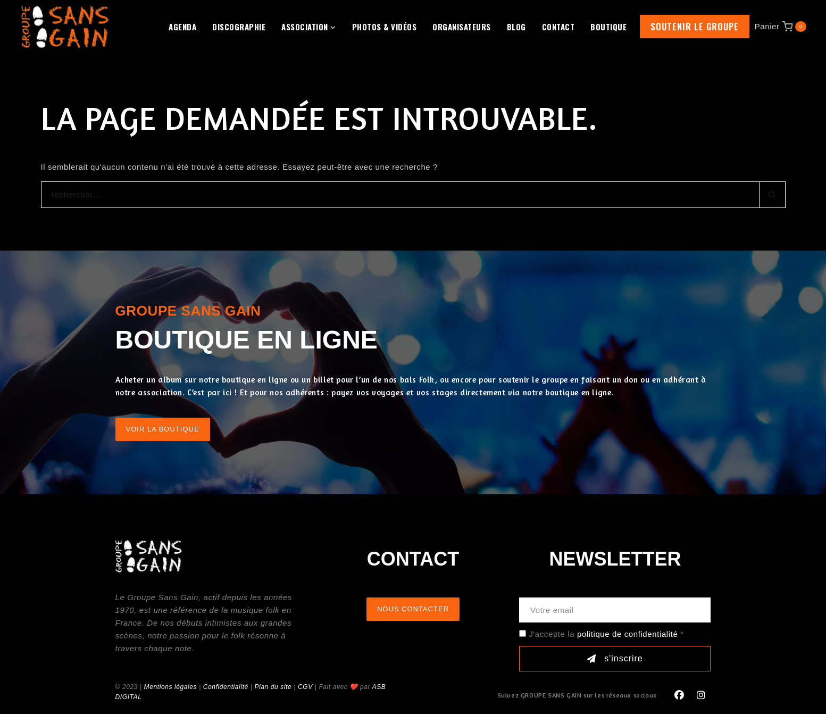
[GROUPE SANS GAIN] (65, 26)
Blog (516, 26)
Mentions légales (170, 687)
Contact (558, 26)
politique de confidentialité (627, 633)
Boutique (608, 26)
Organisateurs (461, 26)
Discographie (238, 26)
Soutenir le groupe (694, 26)
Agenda (182, 26)
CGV (305, 687)
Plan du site (272, 687)
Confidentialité (225, 687)
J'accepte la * (606, 633)
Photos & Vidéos (384, 26)
